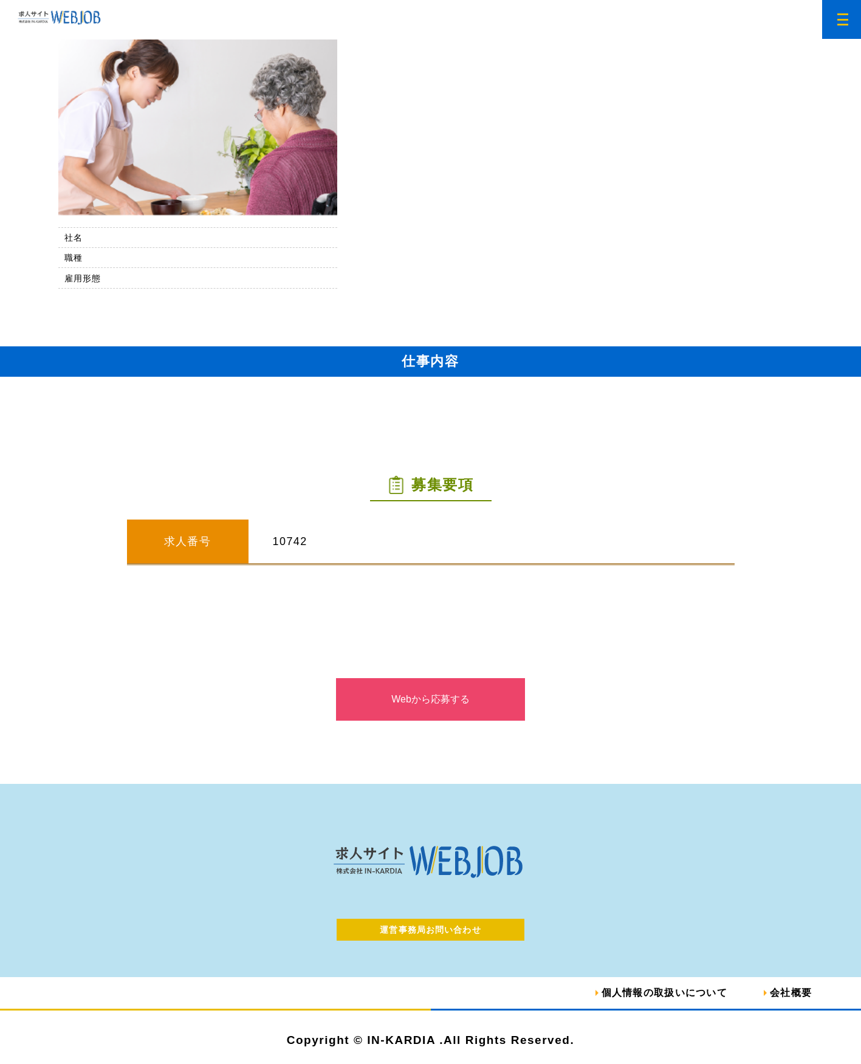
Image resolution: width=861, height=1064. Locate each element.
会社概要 (791, 992)
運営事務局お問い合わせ (430, 930)
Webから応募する (430, 699)
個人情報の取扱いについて (664, 992)
